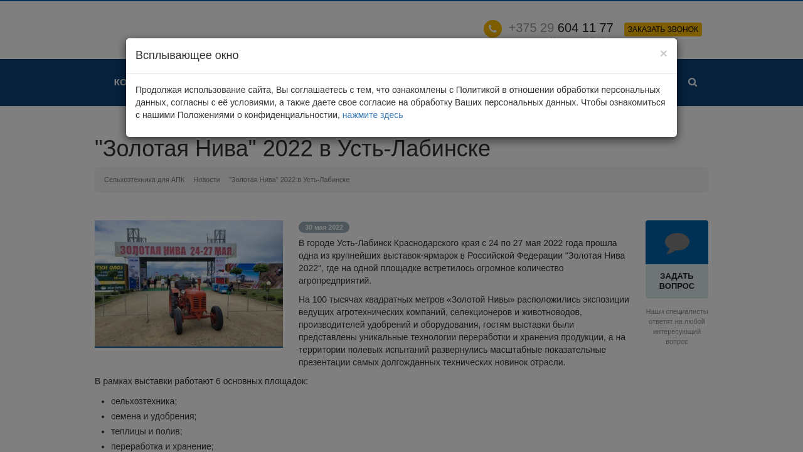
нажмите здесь (373, 115)
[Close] (663, 53)
